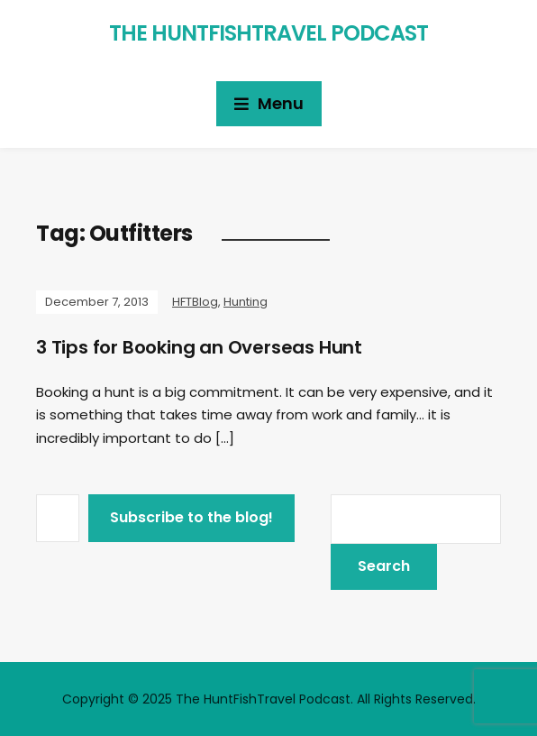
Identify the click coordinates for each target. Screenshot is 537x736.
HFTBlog (195, 301)
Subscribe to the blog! (191, 517)
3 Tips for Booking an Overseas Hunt (199, 347)
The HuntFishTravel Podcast (268, 33)
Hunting (245, 301)
